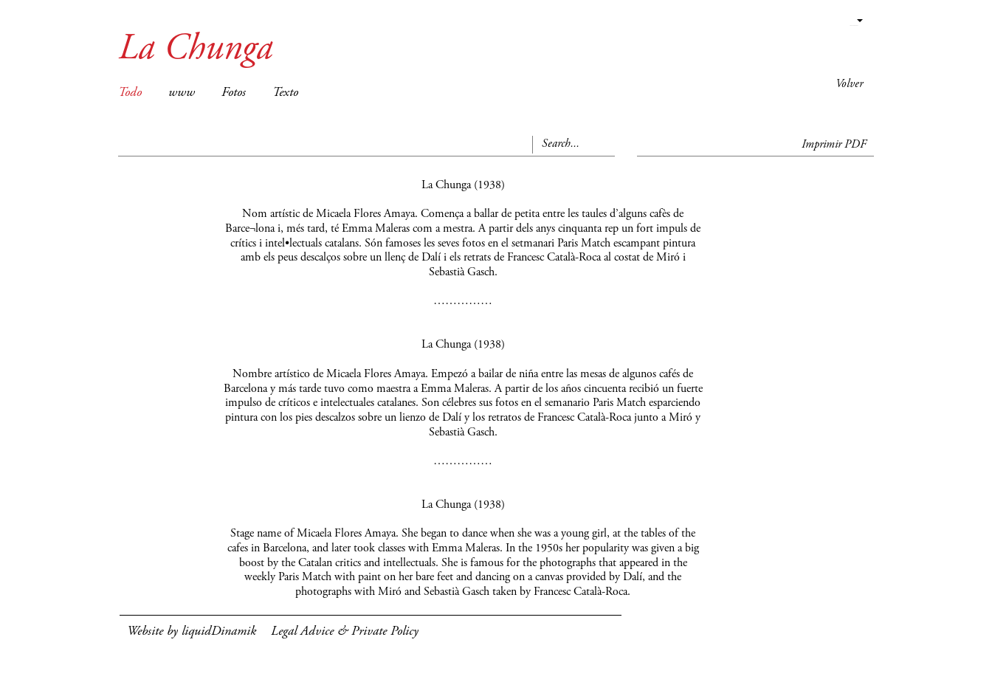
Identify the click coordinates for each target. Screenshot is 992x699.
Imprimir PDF (834, 145)
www (181, 93)
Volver (849, 84)
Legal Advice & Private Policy (344, 631)
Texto (285, 93)
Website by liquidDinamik (191, 631)
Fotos (233, 93)
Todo (130, 93)
